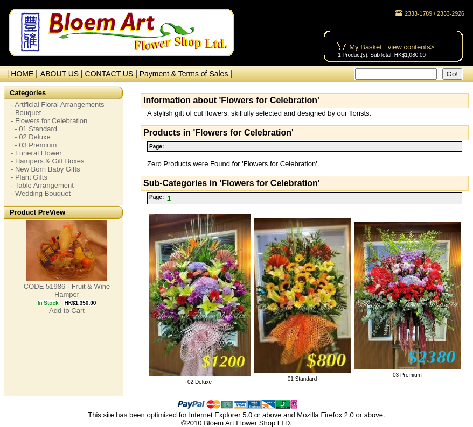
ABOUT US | (62, 73)
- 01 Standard (34, 129)
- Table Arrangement (42, 185)
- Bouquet (26, 113)
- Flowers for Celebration (49, 121)
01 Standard (302, 379)
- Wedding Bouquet (41, 193)
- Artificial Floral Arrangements (57, 105)
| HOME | (20, 73)
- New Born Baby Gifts (45, 169)
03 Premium (407, 375)
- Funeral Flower (36, 153)
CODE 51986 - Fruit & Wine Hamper (67, 290)
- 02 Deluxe (31, 137)
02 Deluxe (199, 382)
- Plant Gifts (29, 177)
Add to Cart (67, 311)
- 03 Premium (34, 145)
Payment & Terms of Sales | (186, 73)
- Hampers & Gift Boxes (48, 161)
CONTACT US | (112, 73)
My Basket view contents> (391, 47)
